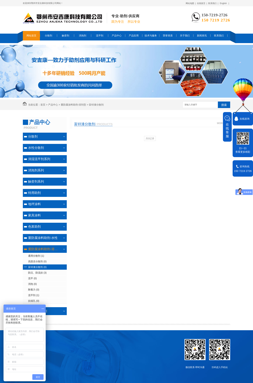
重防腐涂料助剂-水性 (43, 238)
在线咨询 (244, 118)
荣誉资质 (168, 35)
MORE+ (221, 123)
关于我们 (185, 35)
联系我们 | (213, 3)
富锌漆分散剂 (96, 104)
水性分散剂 (36, 148)
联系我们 (219, 35)
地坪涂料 (34, 204)
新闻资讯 (202, 35)
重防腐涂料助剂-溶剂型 (73, 104)
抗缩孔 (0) (33, 300)
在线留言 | (202, 3)
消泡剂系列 (36, 170)
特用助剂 (34, 193)
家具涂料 (34, 215)
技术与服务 (151, 35)
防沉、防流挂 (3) (37, 272)
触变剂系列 (36, 181)
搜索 (224, 104)
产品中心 (117, 35)
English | (224, 3)
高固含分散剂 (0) (37, 261)
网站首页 (31, 35)
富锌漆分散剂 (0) (37, 267)
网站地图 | (191, 3)
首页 (42, 104)
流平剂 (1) (33, 295)
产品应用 (134, 35)
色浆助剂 (34, 226)
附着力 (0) (33, 289)
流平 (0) (32, 278)
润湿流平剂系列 (39, 159)
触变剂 (65, 35)
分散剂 (48, 35)
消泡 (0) (32, 284)
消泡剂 (82, 35)
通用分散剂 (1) (36, 255)
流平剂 (99, 35)
